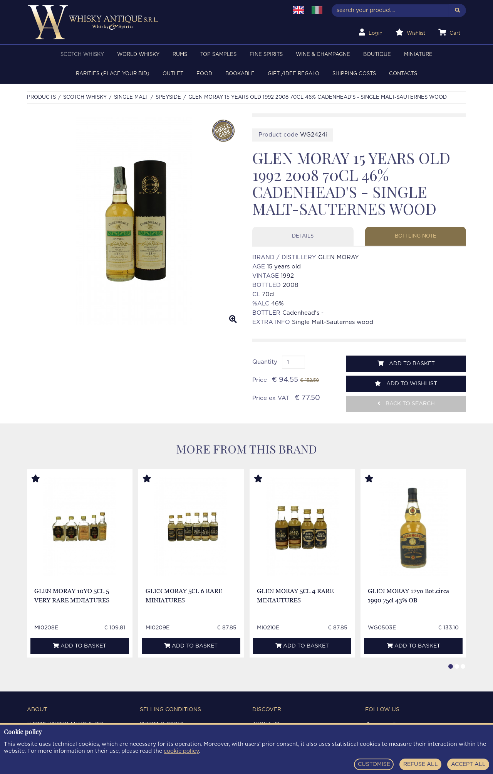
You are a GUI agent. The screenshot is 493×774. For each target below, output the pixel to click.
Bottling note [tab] (415, 236)
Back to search (406, 403)
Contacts (403, 73)
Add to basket (406, 363)
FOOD (204, 73)
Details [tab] (303, 236)
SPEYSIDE (168, 97)
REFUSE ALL (420, 764)
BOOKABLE (240, 73)
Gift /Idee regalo (293, 73)
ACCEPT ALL (468, 764)
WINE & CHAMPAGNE (323, 54)
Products (41, 97)
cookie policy (181, 751)
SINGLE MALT (131, 97)
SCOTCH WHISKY (82, 54)
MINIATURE (418, 54)
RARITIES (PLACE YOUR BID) (112, 73)
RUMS (180, 54)
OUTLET (173, 73)
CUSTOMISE (374, 764)
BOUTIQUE (377, 54)
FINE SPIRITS (266, 54)
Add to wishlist (406, 383)
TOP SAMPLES (218, 54)
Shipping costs (354, 73)
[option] (134, 221)
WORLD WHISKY (138, 54)
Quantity (264, 362)
